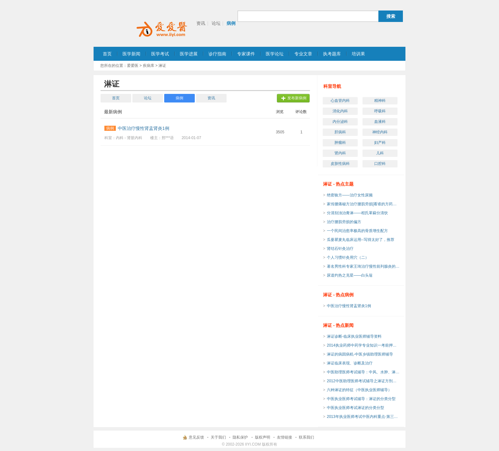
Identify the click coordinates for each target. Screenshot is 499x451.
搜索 (390, 16)
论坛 (216, 23)
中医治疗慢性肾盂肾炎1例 (349, 306)
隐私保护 (240, 437)
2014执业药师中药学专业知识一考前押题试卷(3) (363, 345)
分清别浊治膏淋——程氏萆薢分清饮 (357, 213)
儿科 (380, 153)
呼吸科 (380, 111)
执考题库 (332, 53)
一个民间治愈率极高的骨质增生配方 (357, 231)
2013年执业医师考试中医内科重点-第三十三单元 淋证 (363, 416)
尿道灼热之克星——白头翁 (350, 275)
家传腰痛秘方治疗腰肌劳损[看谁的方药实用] (363, 204)
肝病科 (340, 132)
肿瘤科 (340, 142)
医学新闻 (131, 53)
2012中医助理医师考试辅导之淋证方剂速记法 (363, 381)
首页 (107, 53)
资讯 (200, 23)
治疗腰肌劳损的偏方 (344, 222)
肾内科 (340, 153)
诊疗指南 (217, 53)
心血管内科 (340, 100)
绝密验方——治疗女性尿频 (350, 195)
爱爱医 (132, 65)
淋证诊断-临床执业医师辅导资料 (354, 336)
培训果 (358, 53)
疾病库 (148, 65)
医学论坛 (275, 53)
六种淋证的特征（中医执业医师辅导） (359, 390)
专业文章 (303, 53)
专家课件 (246, 53)
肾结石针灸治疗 (342, 248)
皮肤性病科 (340, 163)
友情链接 (284, 437)
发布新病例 (296, 98)
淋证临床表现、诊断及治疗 (350, 363)
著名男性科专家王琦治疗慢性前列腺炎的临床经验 (363, 266)
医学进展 (189, 53)
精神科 (380, 100)
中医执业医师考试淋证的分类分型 (355, 407)
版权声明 (262, 437)
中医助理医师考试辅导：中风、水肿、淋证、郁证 (363, 372)
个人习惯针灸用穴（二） (348, 257)
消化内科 (340, 111)
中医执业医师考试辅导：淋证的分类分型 (361, 399)
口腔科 (380, 163)
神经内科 (380, 132)
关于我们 (218, 437)
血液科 (380, 121)
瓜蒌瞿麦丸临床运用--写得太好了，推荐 (360, 239)
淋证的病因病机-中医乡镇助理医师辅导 (360, 354)
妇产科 (380, 142)
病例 (231, 23)
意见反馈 (196, 437)
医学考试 (160, 53)
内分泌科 (340, 121)
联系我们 (306, 437)
